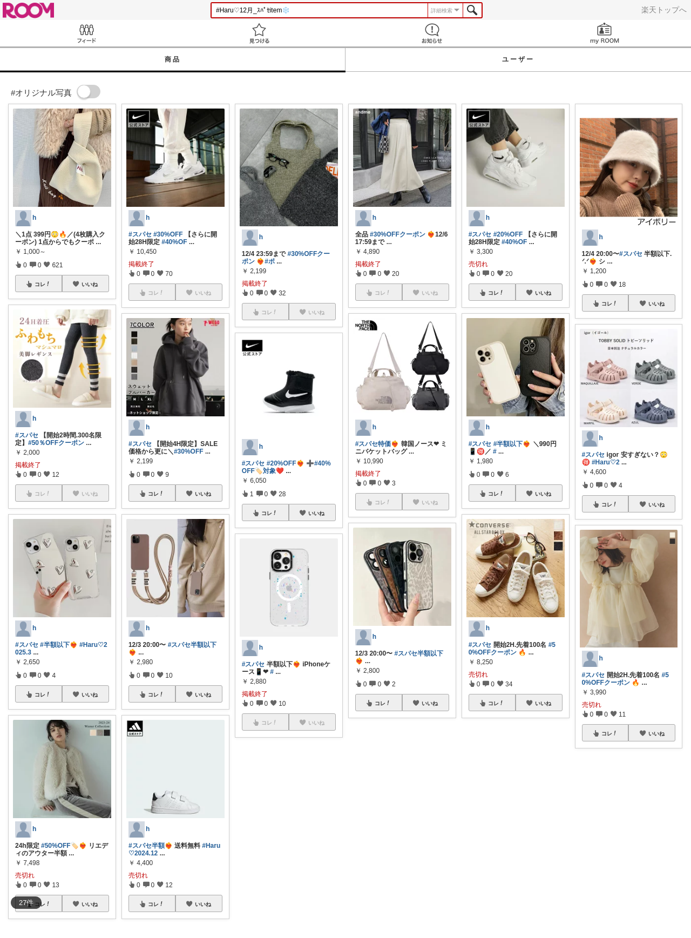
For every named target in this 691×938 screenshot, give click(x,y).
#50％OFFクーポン (56, 443)
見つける (259, 33)
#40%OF (174, 242)
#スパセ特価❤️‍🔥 (377, 444)
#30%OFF (168, 234)
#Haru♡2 (606, 462)
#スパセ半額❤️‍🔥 (150, 845)
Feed (86, 33)
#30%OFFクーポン (397, 234)
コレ (43, 284)
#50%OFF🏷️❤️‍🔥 (64, 845)
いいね (90, 284)
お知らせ (432, 33)
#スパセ (26, 435)
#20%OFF (508, 234)
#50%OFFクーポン (512, 648)
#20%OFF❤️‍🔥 (285, 463)
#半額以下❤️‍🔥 (59, 645)
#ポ (270, 261)
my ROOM (604, 33)
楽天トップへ (664, 9)
